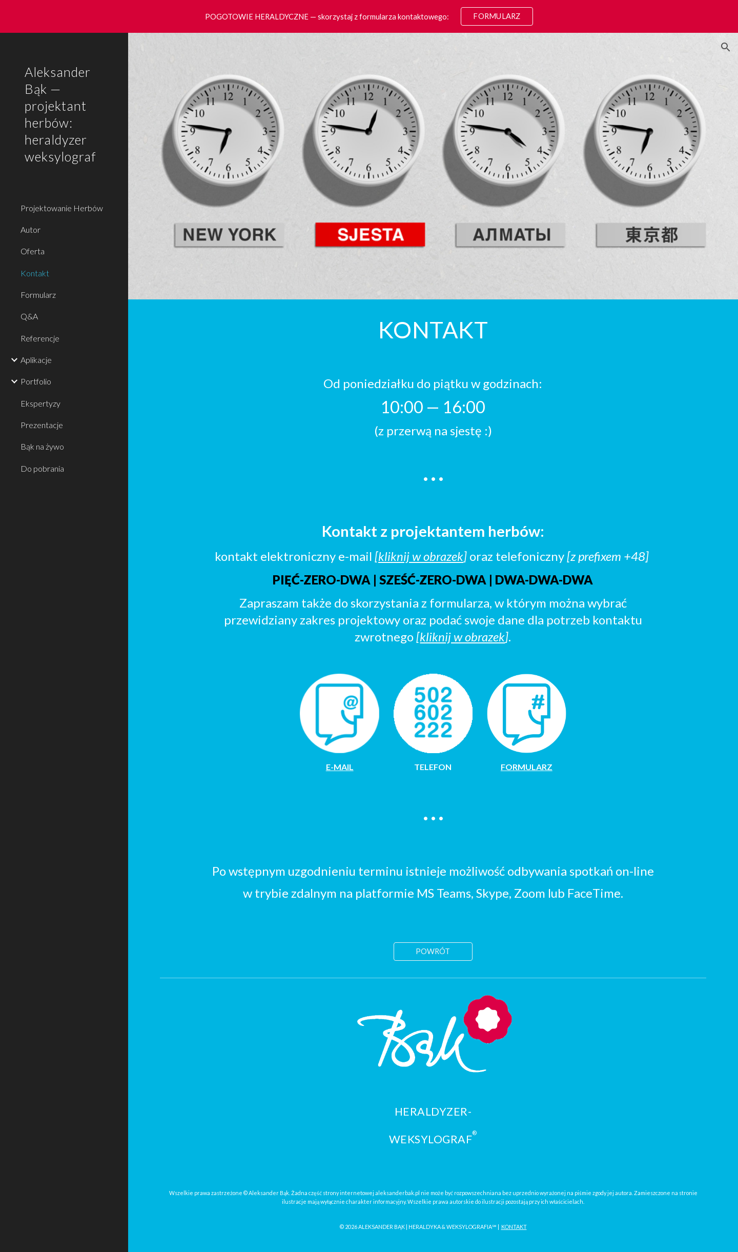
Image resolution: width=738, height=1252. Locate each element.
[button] (725, 47)
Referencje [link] (39, 338)
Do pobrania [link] (42, 468)
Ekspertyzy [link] (40, 403)
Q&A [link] (29, 316)
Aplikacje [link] (36, 360)
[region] (369, 16)
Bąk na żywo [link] (42, 446)
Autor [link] (30, 229)
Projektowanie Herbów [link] (61, 208)
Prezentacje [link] (41, 425)
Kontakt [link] (34, 273)
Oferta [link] (32, 251)
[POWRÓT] (433, 951)
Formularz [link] (38, 294)
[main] (433, 330)
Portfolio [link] (35, 381)
